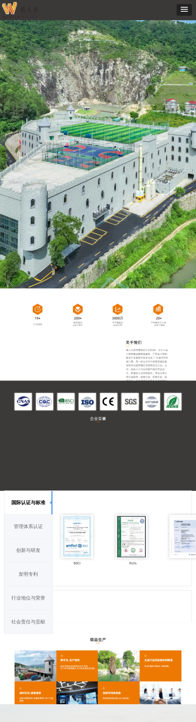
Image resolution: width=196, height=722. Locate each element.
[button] (184, 10)
